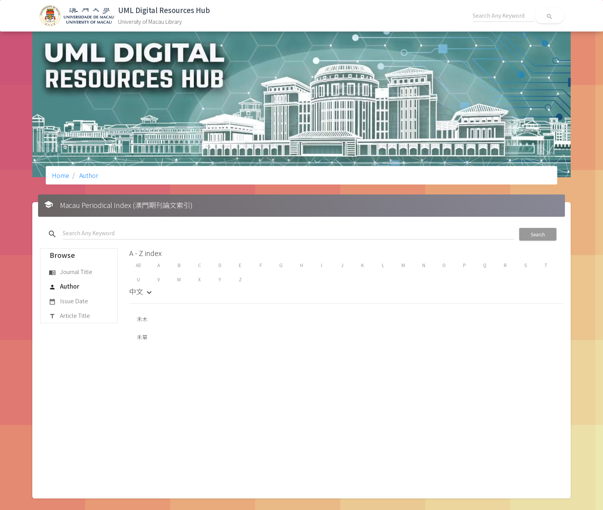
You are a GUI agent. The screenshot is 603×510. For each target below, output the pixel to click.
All (138, 265)
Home (60, 175)
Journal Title (70, 272)
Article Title (69, 316)
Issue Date (68, 301)
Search (538, 234)
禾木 (142, 319)
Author (88, 175)
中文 (141, 291)
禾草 (142, 337)
